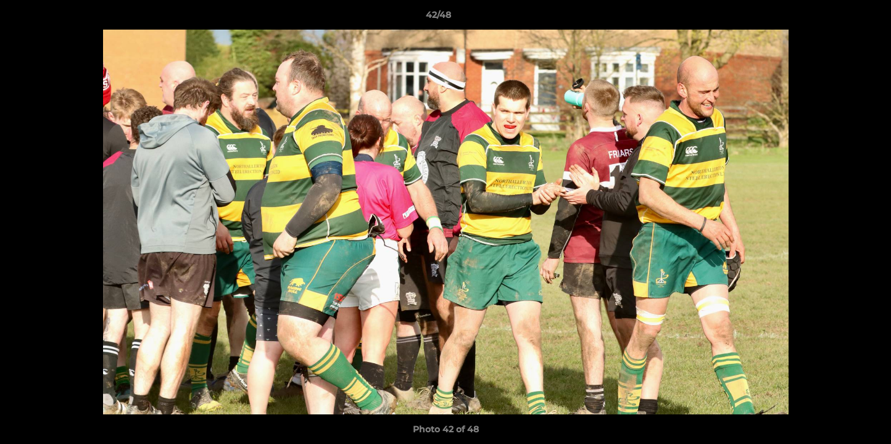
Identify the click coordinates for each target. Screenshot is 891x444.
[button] (839, 17)
